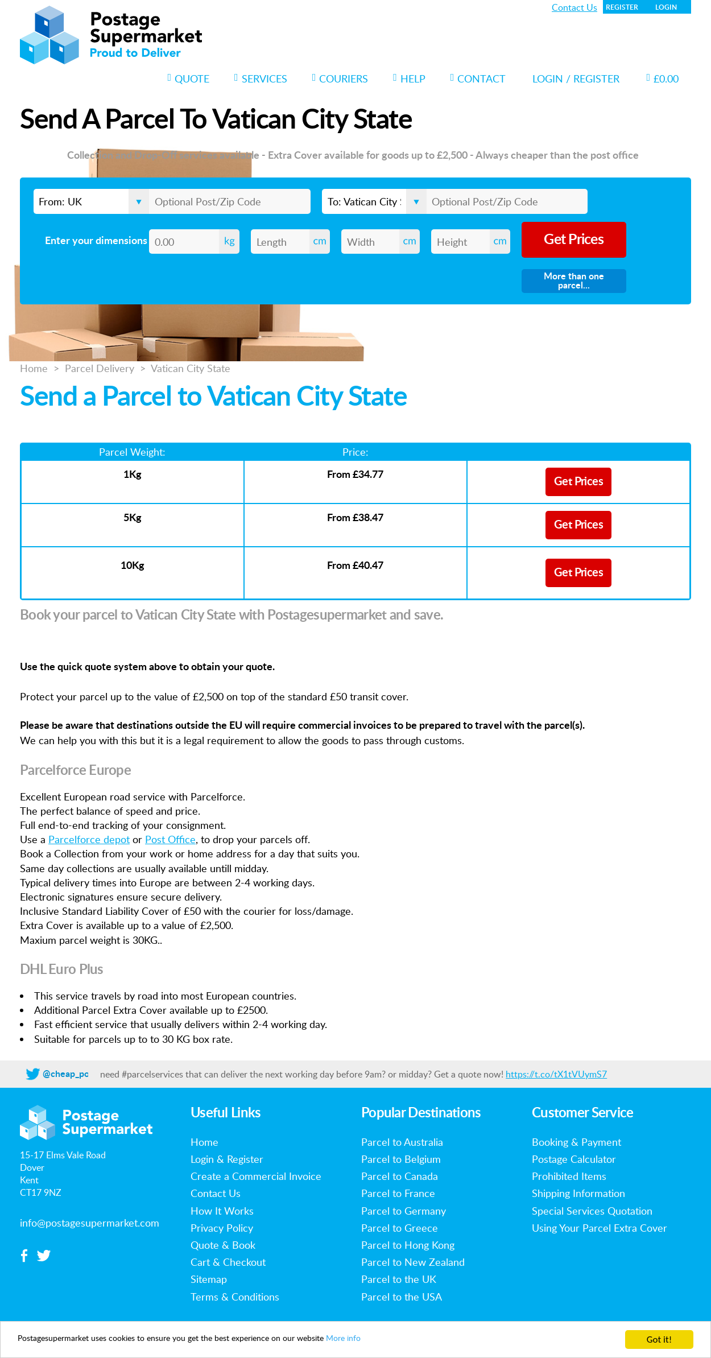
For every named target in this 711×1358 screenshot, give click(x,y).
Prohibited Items (569, 1176)
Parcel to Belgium (401, 1159)
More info (408, 1340)
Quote (189, 78)
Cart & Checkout (228, 1262)
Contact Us (574, 7)
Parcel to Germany (403, 1210)
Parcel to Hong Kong (407, 1245)
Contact (478, 78)
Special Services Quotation (592, 1210)
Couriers (340, 78)
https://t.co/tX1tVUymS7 (556, 1074)
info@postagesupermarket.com (89, 1222)
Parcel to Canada (399, 1176)
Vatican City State (190, 368)
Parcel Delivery (99, 368)
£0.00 (662, 78)
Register (622, 7)
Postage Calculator (574, 1159)
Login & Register (227, 1159)
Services (260, 78)
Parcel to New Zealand (413, 1262)
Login (666, 7)
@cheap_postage (77, 1074)
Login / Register (575, 78)
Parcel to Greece (399, 1228)
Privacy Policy (222, 1228)
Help (409, 78)
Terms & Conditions (235, 1296)
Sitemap (209, 1279)
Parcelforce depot (89, 839)
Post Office (170, 839)
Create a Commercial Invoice (256, 1176)
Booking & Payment (576, 1142)
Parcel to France (398, 1193)
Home (34, 368)
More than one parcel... (574, 281)
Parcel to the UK (398, 1279)
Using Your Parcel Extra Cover (599, 1228)
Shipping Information (578, 1193)
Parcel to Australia (402, 1142)
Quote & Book (223, 1245)
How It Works (222, 1210)
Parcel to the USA (401, 1296)
